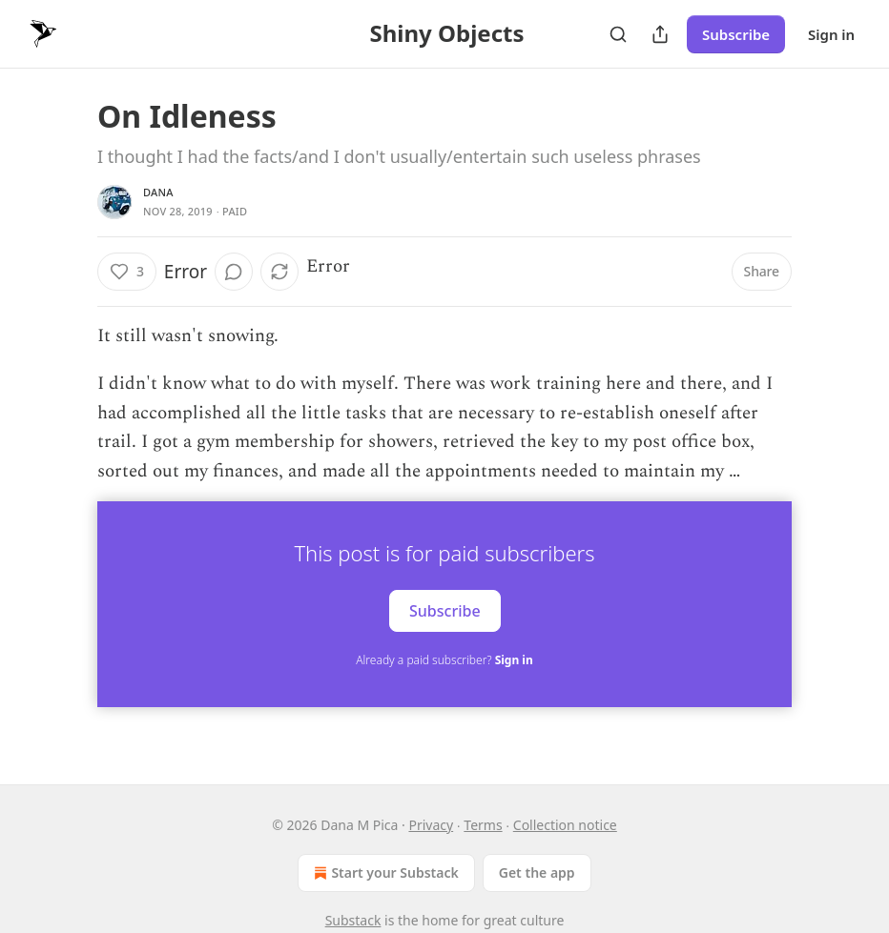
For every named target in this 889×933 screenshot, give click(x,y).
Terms (483, 825)
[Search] (618, 34)
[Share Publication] (660, 34)
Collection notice (565, 825)
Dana (158, 192)
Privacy (430, 825)
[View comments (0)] (234, 272)
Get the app (537, 872)
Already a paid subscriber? (444, 660)
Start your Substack (384, 872)
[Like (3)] (126, 272)
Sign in (831, 34)
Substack (353, 920)
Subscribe (736, 34)
